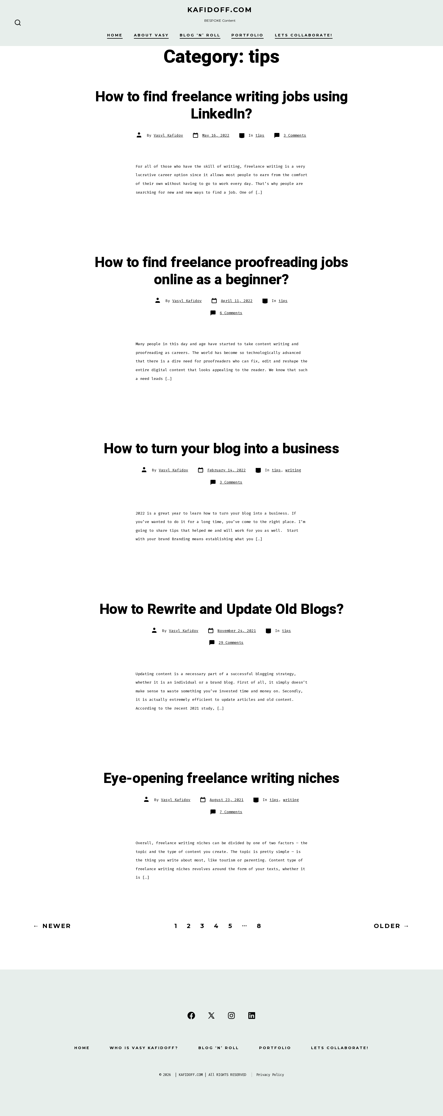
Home (115, 35)
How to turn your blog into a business (221, 448)
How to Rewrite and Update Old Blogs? (221, 609)
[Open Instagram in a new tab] (231, 1015)
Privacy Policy (270, 1075)
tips (259, 135)
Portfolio (247, 35)
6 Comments (231, 312)
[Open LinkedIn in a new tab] (252, 1015)
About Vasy (151, 35)
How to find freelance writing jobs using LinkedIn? (221, 105)
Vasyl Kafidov (168, 135)
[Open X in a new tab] (211, 1015)
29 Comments (231, 642)
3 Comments (295, 135)
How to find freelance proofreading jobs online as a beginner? (221, 271)
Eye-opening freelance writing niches (221, 778)
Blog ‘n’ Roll (200, 35)
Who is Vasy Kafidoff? (144, 1048)
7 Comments (231, 811)
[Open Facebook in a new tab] (191, 1015)
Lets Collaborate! (304, 35)
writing (293, 470)
